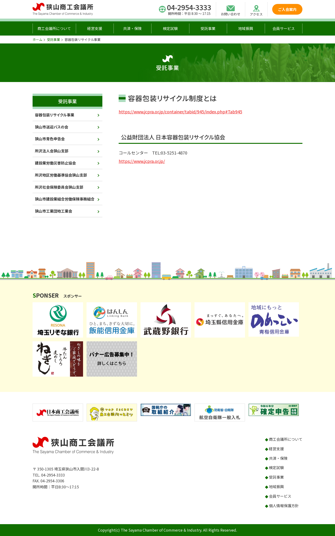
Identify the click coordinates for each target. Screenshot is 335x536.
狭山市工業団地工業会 (53, 211)
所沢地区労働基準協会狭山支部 (61, 175)
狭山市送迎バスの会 (51, 127)
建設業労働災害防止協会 (55, 163)
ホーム (37, 39)
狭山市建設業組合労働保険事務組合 (64, 199)
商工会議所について (54, 28)
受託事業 (208, 28)
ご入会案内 (287, 9)
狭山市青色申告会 (50, 138)
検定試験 (170, 28)
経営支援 (94, 28)
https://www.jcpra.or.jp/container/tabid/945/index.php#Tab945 (180, 112)
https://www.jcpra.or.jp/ (142, 161)
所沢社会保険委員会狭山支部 (59, 187)
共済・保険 (132, 28)
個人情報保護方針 (284, 505)
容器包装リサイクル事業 (54, 115)
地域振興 (245, 28)
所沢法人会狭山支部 (51, 151)
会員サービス (283, 28)
